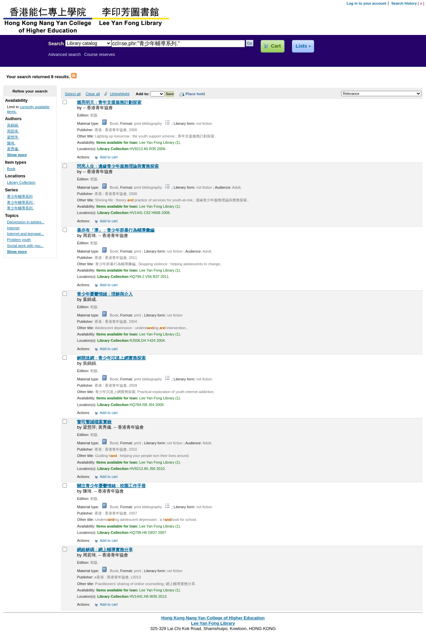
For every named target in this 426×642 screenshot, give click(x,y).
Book (11, 169)
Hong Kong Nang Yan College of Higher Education (213, 617)
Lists (301, 46)
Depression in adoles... (25, 222)
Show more (17, 155)
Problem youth (19, 240)
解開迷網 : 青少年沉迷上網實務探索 (111, 357)
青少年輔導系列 (20, 196)
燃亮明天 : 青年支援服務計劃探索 (109, 102)
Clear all (93, 94)
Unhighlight (119, 94)
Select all (73, 94)
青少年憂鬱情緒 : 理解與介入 (105, 294)
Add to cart (108, 157)
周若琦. (13, 131)
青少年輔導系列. (20, 208)
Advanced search (64, 54)
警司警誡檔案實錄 (94, 421)
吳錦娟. (13, 125)
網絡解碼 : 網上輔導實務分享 (105, 549)
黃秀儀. (13, 149)
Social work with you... (25, 246)
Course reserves (99, 54)
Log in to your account (366, 3)
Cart (276, 46)
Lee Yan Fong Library (22, 58)
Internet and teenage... (25, 234)
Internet (13, 228)
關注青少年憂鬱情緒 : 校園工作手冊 (111, 485)
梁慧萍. (13, 137)
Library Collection (21, 182)
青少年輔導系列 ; (21, 202)
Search (56, 43)
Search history (404, 3)
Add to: (143, 94)
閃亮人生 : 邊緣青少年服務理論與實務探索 (118, 166)
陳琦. (11, 143)
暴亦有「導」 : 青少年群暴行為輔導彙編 (115, 230)
